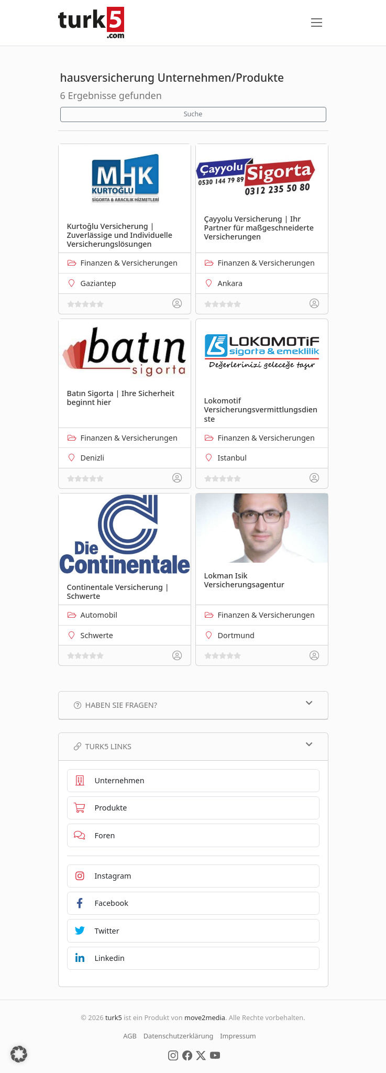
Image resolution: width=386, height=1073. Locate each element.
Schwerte (97, 635)
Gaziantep (98, 283)
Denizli (92, 458)
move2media (204, 1017)
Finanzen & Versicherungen (129, 263)
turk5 (113, 1017)
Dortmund (236, 635)
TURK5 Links (193, 746)
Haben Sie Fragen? (193, 704)
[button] (19, 1054)
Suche (193, 114)
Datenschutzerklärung (179, 1036)
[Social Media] (173, 1054)
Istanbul (232, 458)
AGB (130, 1036)
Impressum (238, 1036)
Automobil (99, 615)
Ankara (230, 283)
